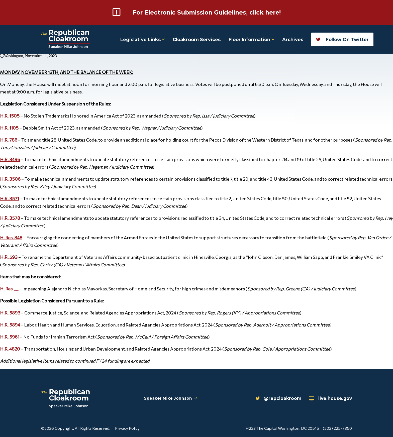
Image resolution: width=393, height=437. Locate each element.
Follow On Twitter (342, 39)
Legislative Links (142, 39)
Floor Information (251, 39)
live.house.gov (329, 398)
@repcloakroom (275, 398)
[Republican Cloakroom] (65, 39)
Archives (292, 39)
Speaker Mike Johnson (171, 398)
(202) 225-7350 (337, 427)
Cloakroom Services (197, 39)
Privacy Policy (127, 427)
